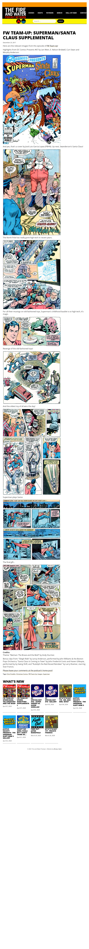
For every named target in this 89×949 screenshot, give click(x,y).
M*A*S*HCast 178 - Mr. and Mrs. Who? (65, 700)
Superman (46, 674)
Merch (59, 13)
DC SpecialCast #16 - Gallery (51, 700)
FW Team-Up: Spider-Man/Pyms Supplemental (23, 701)
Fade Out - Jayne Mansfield (36, 731)
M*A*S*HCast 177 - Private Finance (51, 731)
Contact (83, 13)
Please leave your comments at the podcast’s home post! (28, 670)
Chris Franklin (11, 674)
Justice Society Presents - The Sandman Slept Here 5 (79, 701)
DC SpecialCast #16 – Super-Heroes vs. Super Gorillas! (36, 702)
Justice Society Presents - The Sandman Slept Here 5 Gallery (9, 733)
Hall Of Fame (71, 13)
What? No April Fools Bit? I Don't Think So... (22, 731)
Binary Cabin (58, 749)
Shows (31, 13)
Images (40, 674)
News (22, 13)
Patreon (49, 13)
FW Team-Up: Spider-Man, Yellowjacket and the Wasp (9, 700)
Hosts (40, 13)
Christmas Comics (22, 674)
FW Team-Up (52, 46)
